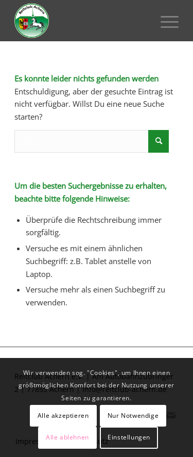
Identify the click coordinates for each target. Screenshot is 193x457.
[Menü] (164, 20)
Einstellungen (129, 437)
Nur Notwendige (133, 415)
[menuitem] (164, 20)
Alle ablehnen (67, 437)
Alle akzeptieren (63, 415)
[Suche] (91, 141)
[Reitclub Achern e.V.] (80, 20)
